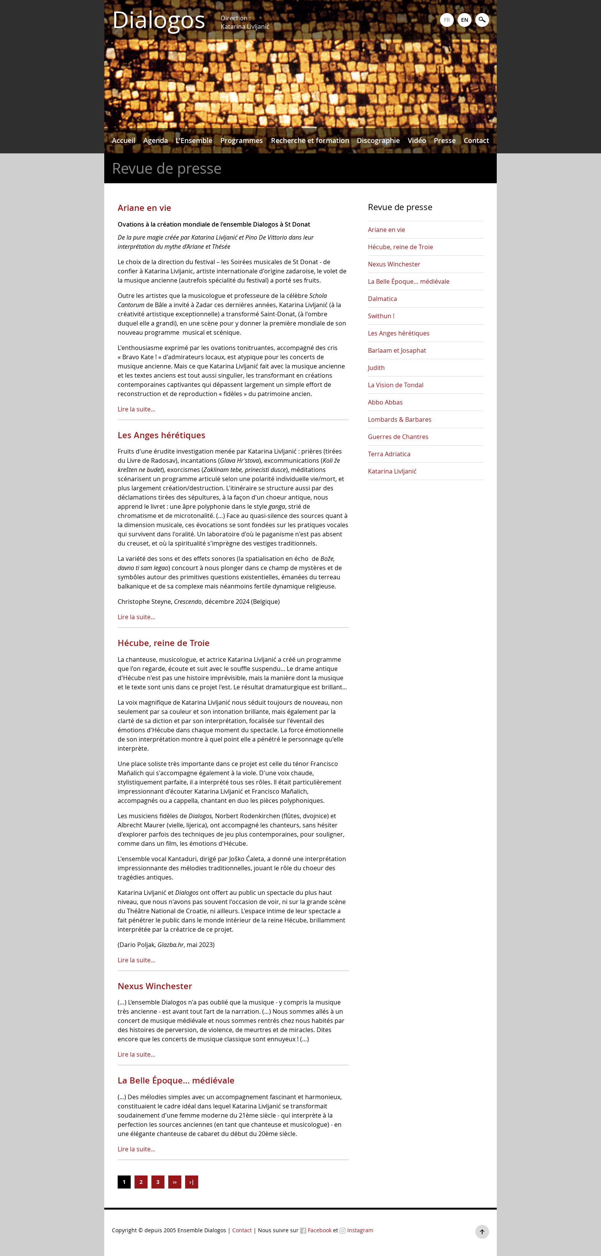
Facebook (316, 1230)
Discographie (378, 140)
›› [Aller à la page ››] (175, 1181)
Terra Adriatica (389, 454)
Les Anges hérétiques (161, 435)
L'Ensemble (194, 140)
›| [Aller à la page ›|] (191, 1181)
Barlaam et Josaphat (397, 350)
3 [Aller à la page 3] (157, 1181)
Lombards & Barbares (400, 419)
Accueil (123, 140)
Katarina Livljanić (392, 471)
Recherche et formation (310, 140)
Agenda (155, 140)
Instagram (356, 1230)
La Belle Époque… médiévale (176, 1080)
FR (447, 19)
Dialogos (158, 20)
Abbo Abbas (385, 402)
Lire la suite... (136, 409)
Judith (376, 367)
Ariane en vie (144, 208)
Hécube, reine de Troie (164, 643)
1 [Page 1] (124, 1181)
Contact (476, 140)
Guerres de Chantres (398, 436)
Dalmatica (382, 298)
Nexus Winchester (155, 986)
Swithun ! (381, 316)
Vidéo (417, 140)
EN (464, 19)
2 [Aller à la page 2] (141, 1181)
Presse (445, 140)
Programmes (241, 140)
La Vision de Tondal (396, 385)
